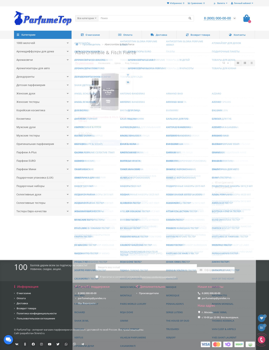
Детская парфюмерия (29, 85)
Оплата (125, 34)
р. (219, 3)
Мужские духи (25, 127)
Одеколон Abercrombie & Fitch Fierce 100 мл (102, 119)
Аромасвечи (24, 60)
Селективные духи (27, 194)
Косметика (23, 118)
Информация (26, 286)
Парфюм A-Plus (25, 152)
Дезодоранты (24, 76)
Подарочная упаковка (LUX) (33, 177)
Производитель (91, 44)
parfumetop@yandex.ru (92, 298)
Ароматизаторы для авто (32, 68)
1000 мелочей (24, 43)
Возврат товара (198, 34)
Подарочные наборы (29, 186)
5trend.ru (39, 333)
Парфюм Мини (25, 169)
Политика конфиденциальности (37, 313)
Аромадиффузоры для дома (33, 51)
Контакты (237, 34)
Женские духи (24, 93)
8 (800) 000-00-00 (87, 293)
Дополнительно (150, 286)
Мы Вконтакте (86, 303)
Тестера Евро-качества (30, 211)
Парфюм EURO (25, 160)
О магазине (90, 34)
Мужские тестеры (27, 135)
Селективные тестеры (29, 203)
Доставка (159, 34)
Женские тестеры (26, 102)
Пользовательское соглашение (36, 318)
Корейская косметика (29, 110)
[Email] (146, 271)
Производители (149, 293)
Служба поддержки (92, 286)
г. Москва (207, 312)
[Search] (146, 18)
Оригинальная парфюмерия (33, 144)
